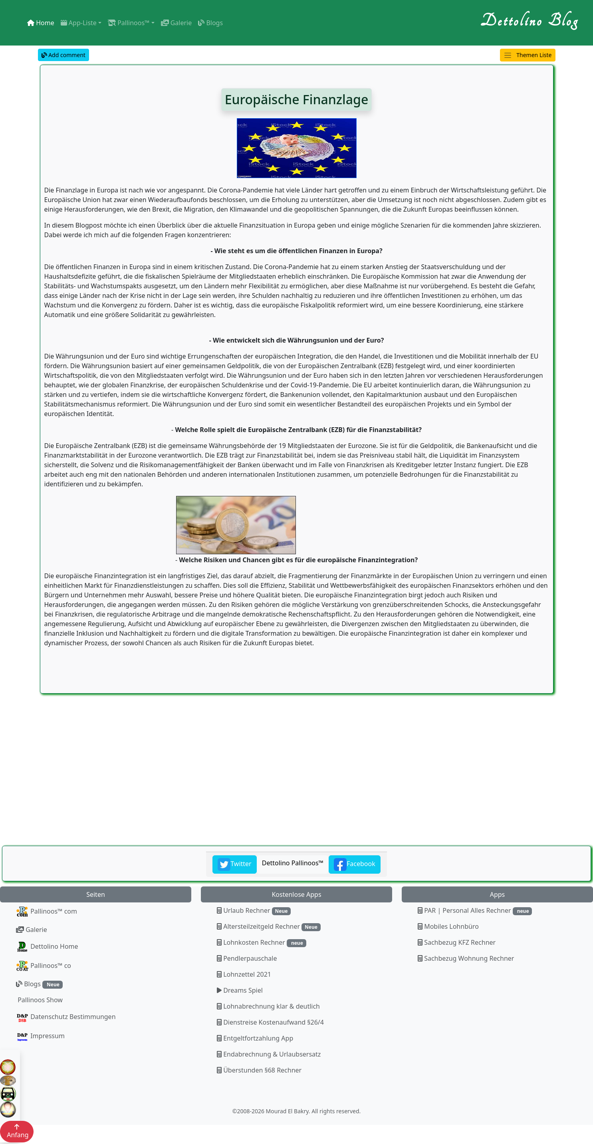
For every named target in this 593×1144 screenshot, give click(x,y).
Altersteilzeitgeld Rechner (269, 926)
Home (40, 22)
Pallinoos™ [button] (128, 22)
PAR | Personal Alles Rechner (475, 910)
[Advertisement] (239, 788)
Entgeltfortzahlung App (255, 1038)
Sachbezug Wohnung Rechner (466, 958)
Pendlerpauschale (247, 958)
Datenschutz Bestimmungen (66, 1017)
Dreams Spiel (240, 990)
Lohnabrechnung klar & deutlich (268, 1006)
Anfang (16, 1131)
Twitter (234, 864)
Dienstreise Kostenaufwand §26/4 (270, 1022)
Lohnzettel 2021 (244, 974)
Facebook (354, 864)
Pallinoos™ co (43, 966)
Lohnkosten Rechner (261, 942)
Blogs (210, 22)
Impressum (40, 1036)
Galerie (176, 22)
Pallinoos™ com (46, 912)
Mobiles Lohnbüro (448, 926)
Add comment (63, 55)
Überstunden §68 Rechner (259, 1070)
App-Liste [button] (79, 22)
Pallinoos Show (39, 999)
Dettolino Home (47, 947)
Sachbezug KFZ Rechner (457, 942)
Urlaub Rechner (254, 910)
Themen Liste (527, 55)
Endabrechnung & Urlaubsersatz (269, 1054)
